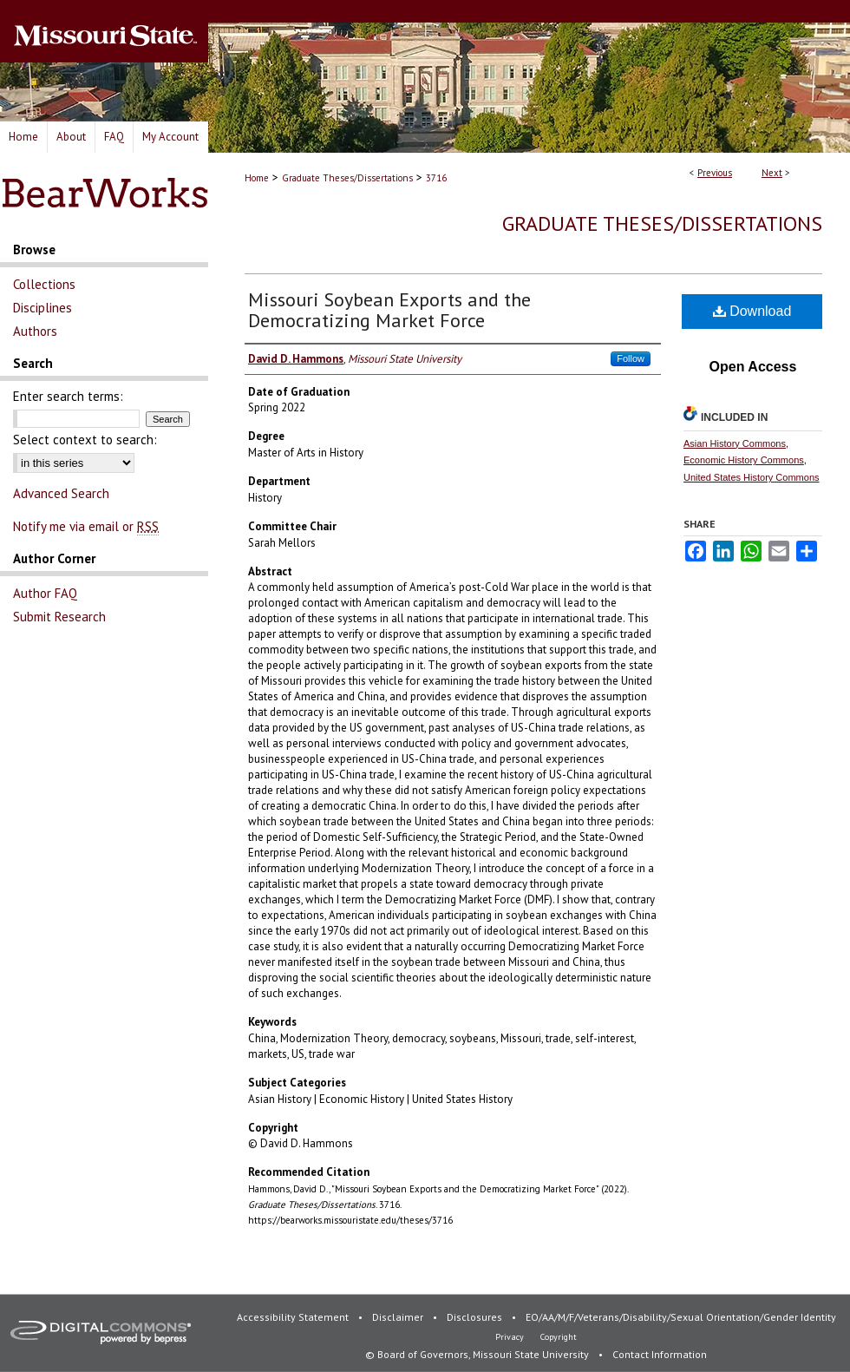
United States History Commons (751, 477)
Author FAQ (45, 593)
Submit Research (59, 616)
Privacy (510, 1336)
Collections (44, 284)
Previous (714, 173)
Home (257, 178)
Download (752, 311)
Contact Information (659, 1354)
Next (772, 173)
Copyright (558, 1336)
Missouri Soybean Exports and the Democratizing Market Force (389, 309)
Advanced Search (61, 493)
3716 (436, 178)
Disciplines (42, 307)
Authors (35, 331)
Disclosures (476, 1316)
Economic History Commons (743, 460)
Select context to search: (85, 439)
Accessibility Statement (294, 1316)
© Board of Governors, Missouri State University (478, 1354)
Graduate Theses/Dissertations (347, 178)
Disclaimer (399, 1316)
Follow (630, 358)
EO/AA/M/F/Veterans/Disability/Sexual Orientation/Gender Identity (681, 1316)
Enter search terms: (68, 396)
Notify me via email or (86, 526)
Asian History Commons (734, 443)
